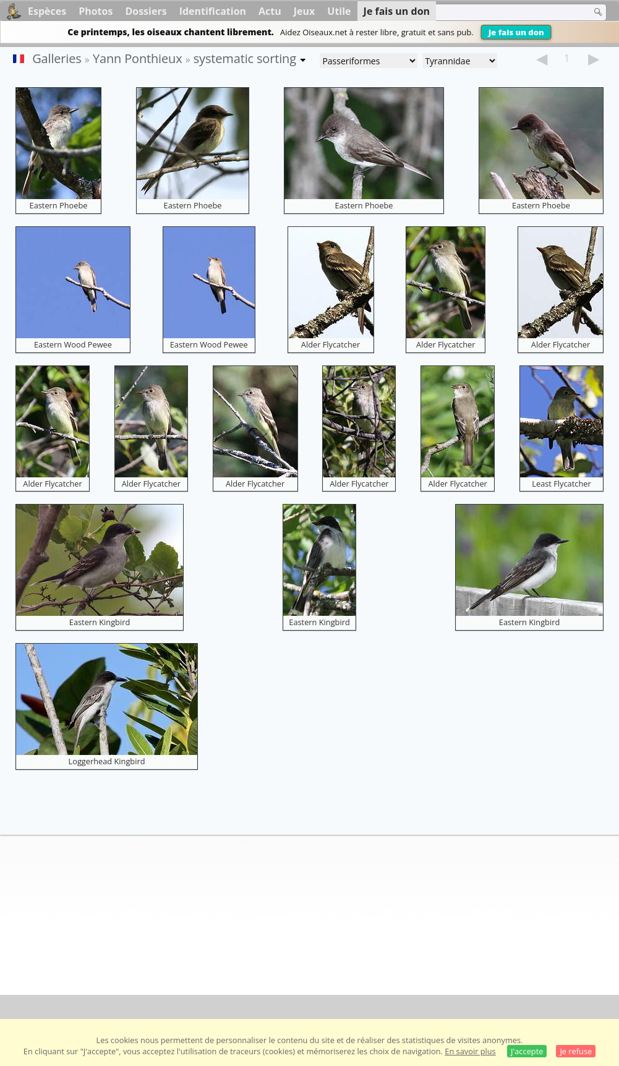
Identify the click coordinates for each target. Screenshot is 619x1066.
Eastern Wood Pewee (73, 344)
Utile (339, 11)
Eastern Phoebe (59, 205)
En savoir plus (470, 1051)
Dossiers (145, 11)
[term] (504, 12)
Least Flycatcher (561, 483)
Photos (96, 11)
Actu (269, 11)
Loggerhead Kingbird (107, 761)
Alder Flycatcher (330, 344)
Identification (212, 11)
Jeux (304, 11)
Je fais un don (516, 32)
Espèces (47, 11)
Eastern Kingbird (99, 622)
